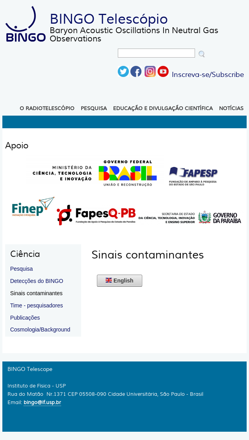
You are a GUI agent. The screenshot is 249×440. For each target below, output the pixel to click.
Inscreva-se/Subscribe (208, 74)
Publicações (25, 318)
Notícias (231, 108)
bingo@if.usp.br (42, 402)
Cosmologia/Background (40, 329)
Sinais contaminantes (36, 293)
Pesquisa (94, 108)
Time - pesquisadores (36, 305)
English (119, 280)
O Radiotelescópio (47, 108)
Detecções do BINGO (36, 281)
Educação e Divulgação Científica (163, 108)
